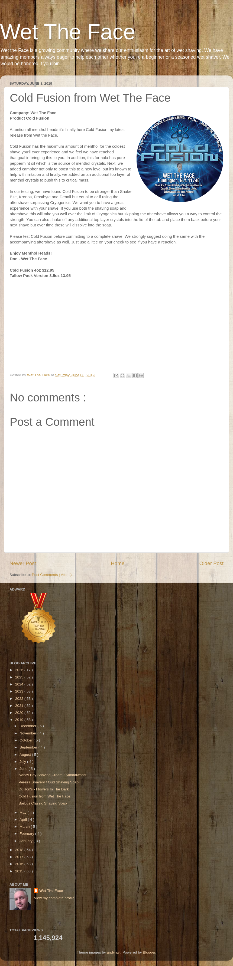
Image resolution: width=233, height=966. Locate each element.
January (27, 841)
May (23, 812)
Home (117, 563)
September (29, 747)
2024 (19, 684)
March (25, 827)
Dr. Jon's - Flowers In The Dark (44, 789)
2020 (19, 713)
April (24, 819)
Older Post (211, 563)
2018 (19, 850)
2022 (19, 699)
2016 (19, 864)
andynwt (113, 952)
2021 (19, 706)
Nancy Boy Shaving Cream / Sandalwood (52, 775)
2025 (19, 677)
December (28, 726)
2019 (19, 720)
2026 (19, 670)
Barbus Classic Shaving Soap (43, 803)
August (26, 755)
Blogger (149, 952)
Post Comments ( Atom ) (52, 575)
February (27, 834)
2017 (19, 857)
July (23, 762)
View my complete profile (54, 898)
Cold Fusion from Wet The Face (44, 796)
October (27, 740)
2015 (19, 871)
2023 (19, 691)
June (24, 769)
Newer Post (22, 563)
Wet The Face (67, 32)
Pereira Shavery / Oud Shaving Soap (49, 782)
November (28, 733)
